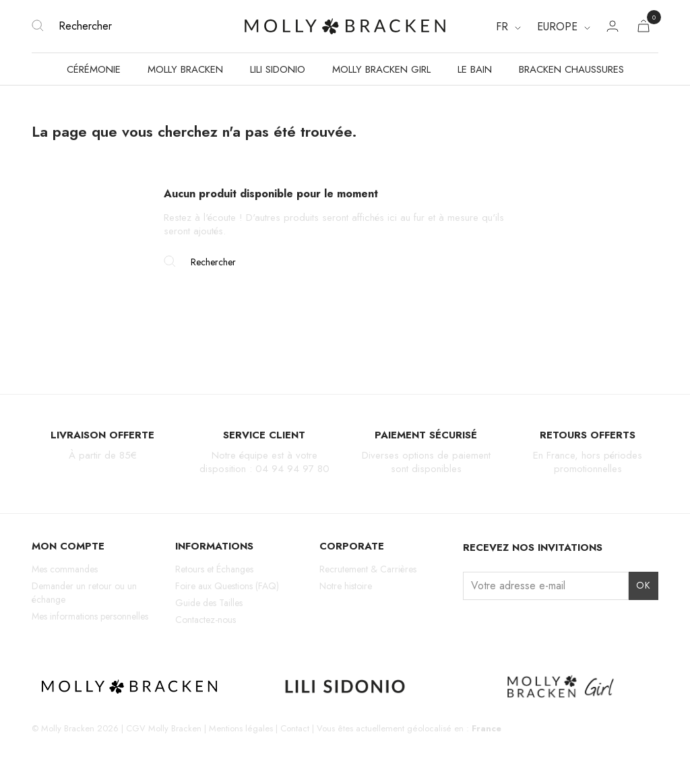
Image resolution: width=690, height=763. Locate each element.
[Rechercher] (136, 26)
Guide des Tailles (209, 602)
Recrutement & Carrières (367, 569)
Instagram (471, 625)
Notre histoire (345, 586)
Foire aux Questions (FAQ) (227, 586)
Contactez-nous (205, 619)
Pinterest (541, 625)
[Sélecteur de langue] (508, 27)
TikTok (518, 625)
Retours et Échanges (214, 569)
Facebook (495, 625)
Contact (294, 728)
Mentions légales (241, 728)
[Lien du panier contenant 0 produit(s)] (643, 28)
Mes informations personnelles (90, 616)
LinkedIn (565, 625)
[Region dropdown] (563, 27)
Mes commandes (65, 569)
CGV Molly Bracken (163, 728)
